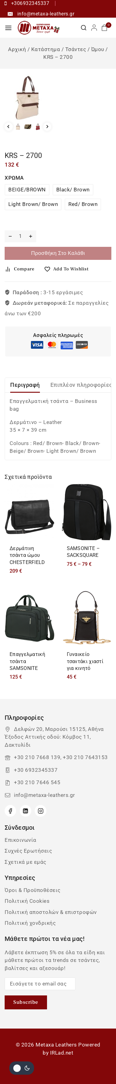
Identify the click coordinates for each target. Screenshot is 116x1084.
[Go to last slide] (9, 127)
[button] (18, 126)
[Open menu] (8, 28)
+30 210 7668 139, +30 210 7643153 (61, 757)
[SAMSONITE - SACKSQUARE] (87, 512)
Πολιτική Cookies (27, 901)
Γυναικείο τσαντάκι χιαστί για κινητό (85, 661)
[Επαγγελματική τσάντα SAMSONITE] (29, 618)
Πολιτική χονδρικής (30, 923)
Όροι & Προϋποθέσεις (33, 890)
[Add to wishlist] (68, 269)
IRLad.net (62, 1053)
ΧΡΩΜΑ (14, 178)
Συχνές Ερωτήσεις (28, 851)
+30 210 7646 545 (37, 782)
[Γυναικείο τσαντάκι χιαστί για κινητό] (87, 618)
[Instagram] (40, 810)
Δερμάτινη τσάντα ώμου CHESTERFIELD (27, 555)
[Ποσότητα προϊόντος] (20, 236)
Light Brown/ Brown (33, 204)
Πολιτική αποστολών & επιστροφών (51, 912)
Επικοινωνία (21, 840)
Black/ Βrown (73, 189)
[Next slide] (47, 127)
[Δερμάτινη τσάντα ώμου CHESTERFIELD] (29, 512)
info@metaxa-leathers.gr (44, 795)
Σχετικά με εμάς (25, 862)
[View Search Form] (83, 27)
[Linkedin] (25, 810)
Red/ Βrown (82, 204)
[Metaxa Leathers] (39, 28)
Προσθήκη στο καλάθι (58, 253)
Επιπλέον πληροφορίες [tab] (81, 385)
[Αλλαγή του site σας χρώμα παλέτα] (21, 1068)
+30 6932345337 (36, 770)
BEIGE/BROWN (27, 189)
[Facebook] (10, 810)
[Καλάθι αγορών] (106, 27)
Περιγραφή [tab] (25, 385)
